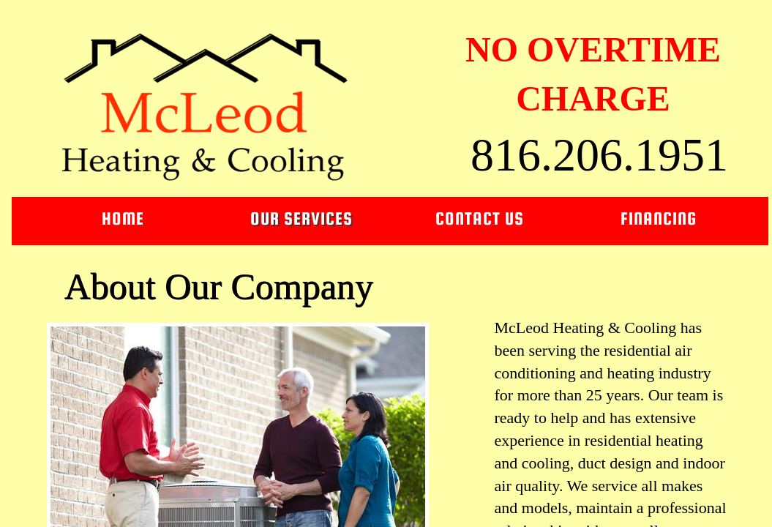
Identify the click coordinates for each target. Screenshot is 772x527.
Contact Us (479, 218)
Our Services (301, 218)
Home (123, 218)
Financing (659, 218)
